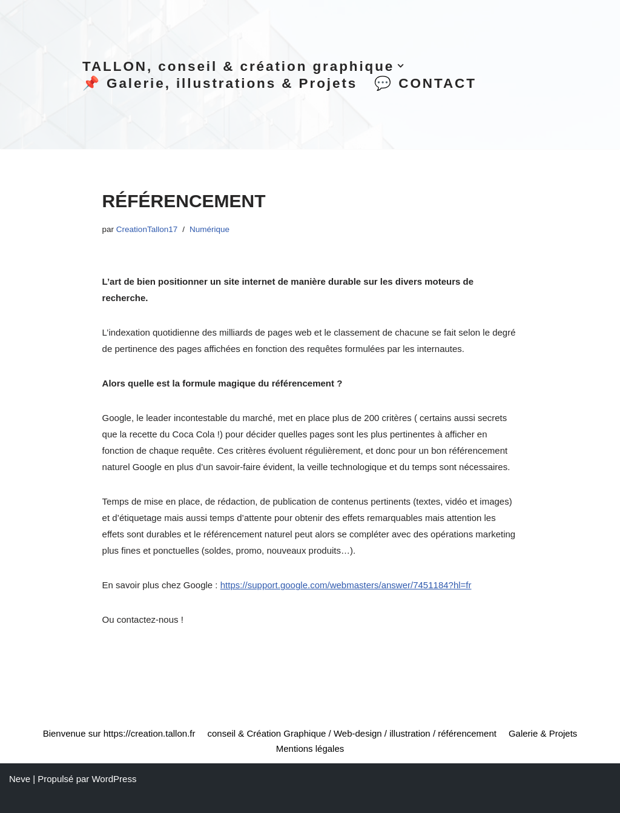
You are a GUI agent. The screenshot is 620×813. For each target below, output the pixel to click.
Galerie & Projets (543, 733)
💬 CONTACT (425, 83)
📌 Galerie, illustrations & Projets (219, 83)
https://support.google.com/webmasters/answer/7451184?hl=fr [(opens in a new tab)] (346, 585)
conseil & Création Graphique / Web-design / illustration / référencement (351, 733)
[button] (400, 65)
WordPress (113, 779)
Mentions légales (310, 748)
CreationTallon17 (146, 229)
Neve (19, 779)
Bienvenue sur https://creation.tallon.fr (119, 733)
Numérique (209, 229)
